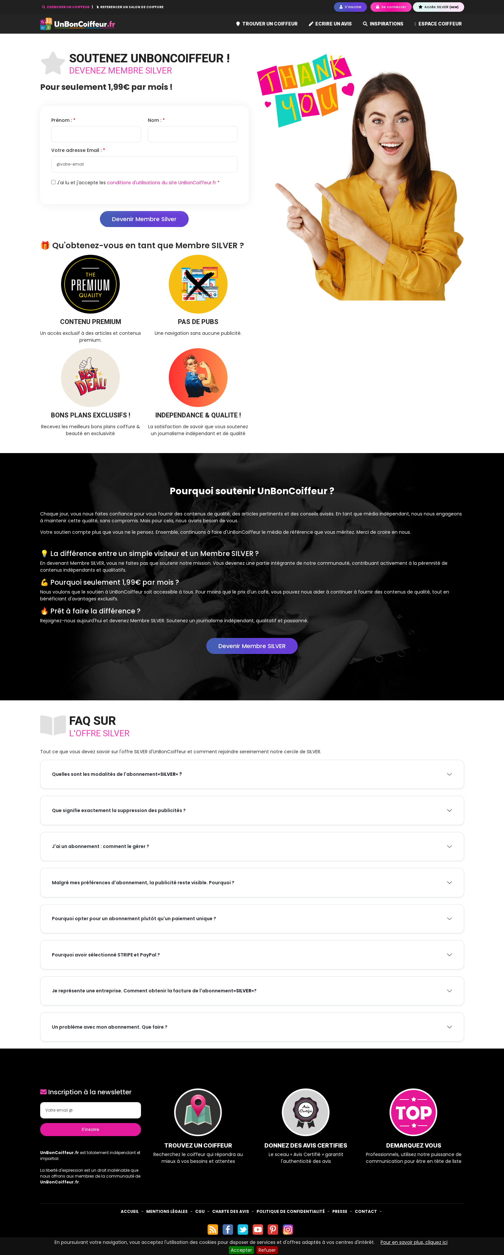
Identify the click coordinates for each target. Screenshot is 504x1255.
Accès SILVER (438, 6)
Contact (366, 1211)
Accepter (241, 1250)
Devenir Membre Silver (144, 219)
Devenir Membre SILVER (252, 646)
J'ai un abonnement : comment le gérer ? (100, 846)
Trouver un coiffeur (267, 23)
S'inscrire (90, 1129)
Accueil (130, 1211)
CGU (200, 1211)
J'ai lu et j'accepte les (133, 182)
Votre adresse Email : (77, 150)
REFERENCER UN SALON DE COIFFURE (130, 7)
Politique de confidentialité (291, 1211)
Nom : (155, 120)
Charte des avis (230, 1211)
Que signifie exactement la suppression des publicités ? (119, 810)
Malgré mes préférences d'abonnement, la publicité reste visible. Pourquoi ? (143, 882)
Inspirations (383, 23)
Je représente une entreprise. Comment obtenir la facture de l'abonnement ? (154, 990)
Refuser (267, 1250)
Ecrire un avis (330, 23)
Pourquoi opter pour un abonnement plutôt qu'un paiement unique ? (134, 918)
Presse (339, 1211)
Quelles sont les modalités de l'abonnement (117, 774)
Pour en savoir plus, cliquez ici (414, 1242)
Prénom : (62, 120)
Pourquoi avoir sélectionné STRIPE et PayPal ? (106, 955)
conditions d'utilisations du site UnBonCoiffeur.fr (161, 182)
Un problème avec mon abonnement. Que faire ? (109, 1027)
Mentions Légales (167, 1211)
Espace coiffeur (438, 23)
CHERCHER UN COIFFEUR (66, 7)
